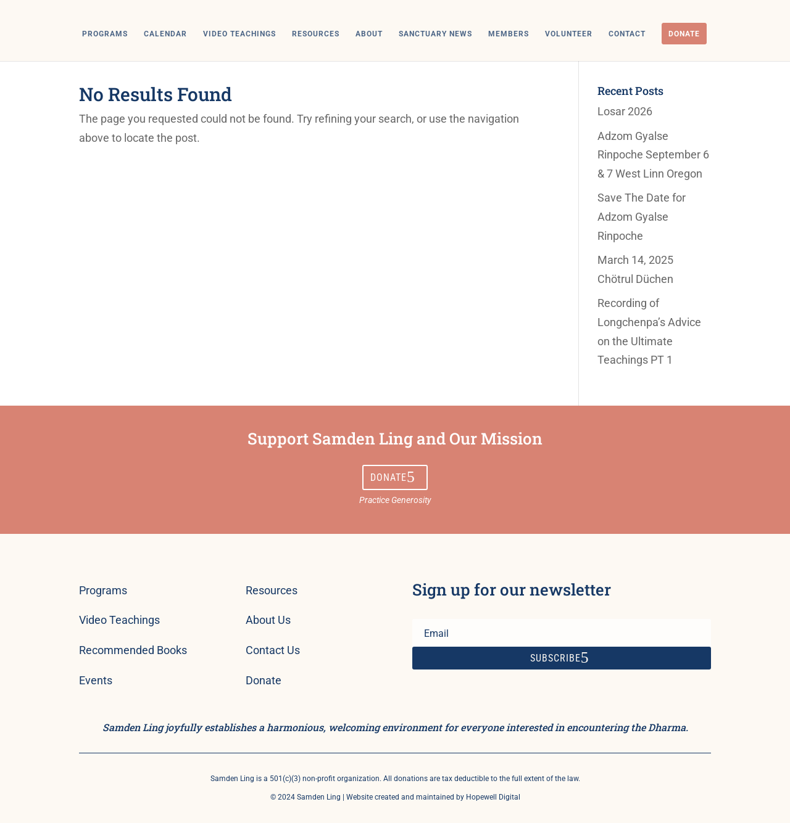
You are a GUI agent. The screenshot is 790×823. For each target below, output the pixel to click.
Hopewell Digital (493, 797)
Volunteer (568, 34)
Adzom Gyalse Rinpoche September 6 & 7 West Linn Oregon (653, 154)
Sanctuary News (435, 34)
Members (508, 34)
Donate (684, 34)
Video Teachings (239, 34)
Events (95, 680)
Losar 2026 (624, 111)
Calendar (165, 34)
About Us (268, 619)
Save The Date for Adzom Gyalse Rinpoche (641, 216)
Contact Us (273, 650)
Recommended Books (133, 650)
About (369, 34)
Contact (627, 34)
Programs (105, 34)
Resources (315, 34)
